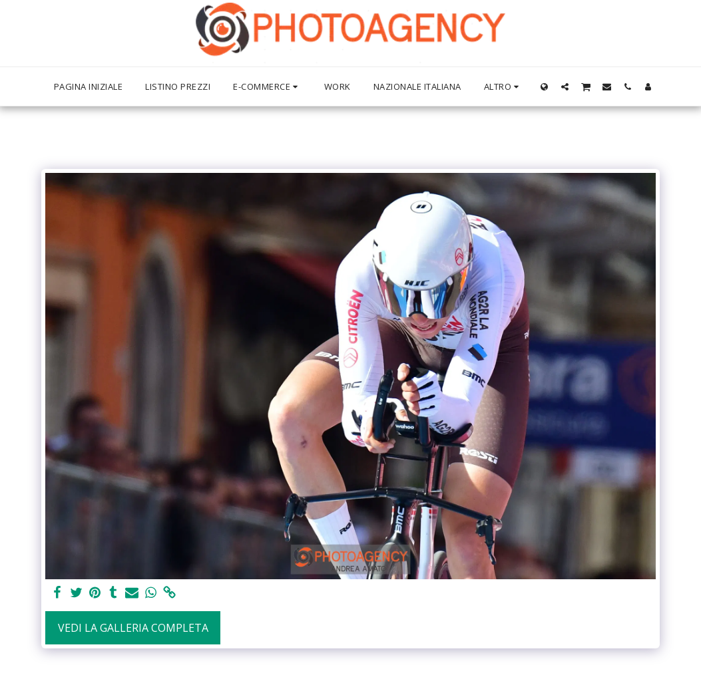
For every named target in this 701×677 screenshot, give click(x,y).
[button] (565, 86)
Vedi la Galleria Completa (133, 627)
